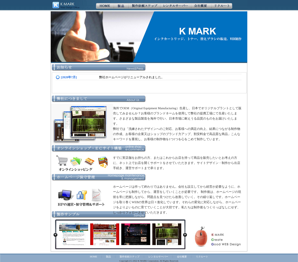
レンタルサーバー (158, 256)
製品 (108, 256)
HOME (93, 256)
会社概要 (182, 256)
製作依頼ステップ (129, 256)
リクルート (202, 256)
